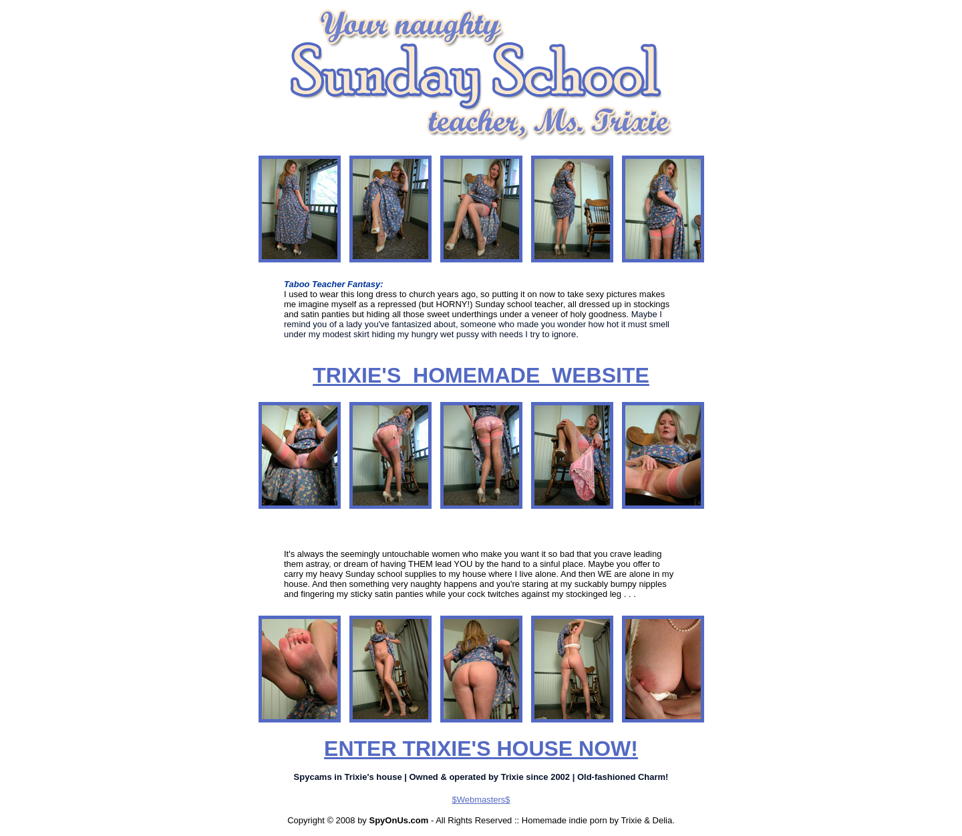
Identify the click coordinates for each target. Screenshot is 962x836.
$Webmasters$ (481, 800)
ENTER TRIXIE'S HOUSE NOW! (481, 749)
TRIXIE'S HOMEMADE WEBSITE (481, 375)
